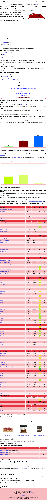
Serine (1, 313)
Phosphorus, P (2, 384)
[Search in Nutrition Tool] (21, 10)
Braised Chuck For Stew (4, 450)
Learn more (36, 4)
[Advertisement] (23, 30)
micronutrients (28, 104)
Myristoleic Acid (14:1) (4, 242)
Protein (3, 54)
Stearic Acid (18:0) (3, 233)
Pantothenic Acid (3, 340)
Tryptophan (2, 318)
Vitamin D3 (4, 52)
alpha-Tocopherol (3, 353)
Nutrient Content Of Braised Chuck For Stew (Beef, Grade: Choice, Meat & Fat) (23, 88)
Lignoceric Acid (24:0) (6, 74)
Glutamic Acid (5, 56)
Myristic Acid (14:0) (3, 229)
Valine (1, 322)
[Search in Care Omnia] (39, 1)
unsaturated (20, 157)
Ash (1, 408)
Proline (1, 311)
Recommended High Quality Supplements (23, 93)
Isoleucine (2, 300)
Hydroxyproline (2, 298)
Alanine (1, 280)
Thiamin (1, 344)
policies (34, 490)
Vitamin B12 (2, 346)
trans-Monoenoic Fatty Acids (5, 253)
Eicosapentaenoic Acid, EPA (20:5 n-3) (6, 269)
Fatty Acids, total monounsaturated (6, 209)
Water (1, 404)
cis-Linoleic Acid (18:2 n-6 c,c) (5, 262)
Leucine (1, 302)
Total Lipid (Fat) (2, 218)
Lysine (3, 46)
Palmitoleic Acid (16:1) (4, 249)
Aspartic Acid (2, 284)
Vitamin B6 (2, 349)
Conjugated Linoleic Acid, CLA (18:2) (6, 264)
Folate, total (2, 335)
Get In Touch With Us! (23, 95)
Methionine (4, 42)
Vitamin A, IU (2, 360)
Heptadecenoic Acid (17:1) (4, 240)
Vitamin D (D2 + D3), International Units (6, 366)
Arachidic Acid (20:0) (3, 222)
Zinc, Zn (1, 393)
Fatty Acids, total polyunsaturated (5, 211)
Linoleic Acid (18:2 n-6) (4, 273)
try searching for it (40, 201)
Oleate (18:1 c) (2, 244)
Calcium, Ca (2, 373)
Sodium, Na (2, 391)
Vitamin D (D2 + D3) (6, 76)
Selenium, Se (2, 388)
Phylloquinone (2, 355)
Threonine (4, 44)
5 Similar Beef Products (23, 91)
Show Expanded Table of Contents (23, 97)
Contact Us (12, 482)
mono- (1, 158)
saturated (14, 157)
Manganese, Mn (3, 382)
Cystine (1, 289)
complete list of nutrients (31, 201)
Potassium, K (2, 386)
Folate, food (2, 333)
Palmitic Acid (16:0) (3, 231)
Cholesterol (2, 397)
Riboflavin (2, 342)
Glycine (3, 57)
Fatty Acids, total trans (4, 216)
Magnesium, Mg (5, 78)
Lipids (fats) (2, 155)
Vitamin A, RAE (2, 362)
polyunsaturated (8, 158)
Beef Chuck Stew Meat (8, 435)
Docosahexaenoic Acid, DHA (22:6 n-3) (10, 79)
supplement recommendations (22, 468)
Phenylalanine (2, 309)
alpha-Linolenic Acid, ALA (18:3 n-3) (6, 260)
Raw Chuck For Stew (4, 454)
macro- (21, 104)
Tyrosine (1, 320)
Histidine (4, 40)
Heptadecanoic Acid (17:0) (4, 224)
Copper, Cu (2, 375)
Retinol (1, 357)
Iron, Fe (1, 377)
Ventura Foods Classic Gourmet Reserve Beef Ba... (39, 436)
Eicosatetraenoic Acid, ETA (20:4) (5, 271)
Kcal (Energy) (2, 410)
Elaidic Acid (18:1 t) (3, 238)
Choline (1, 399)
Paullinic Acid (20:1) (3, 251)
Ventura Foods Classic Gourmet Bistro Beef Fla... (23, 436)
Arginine (1, 282)
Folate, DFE (2, 331)
